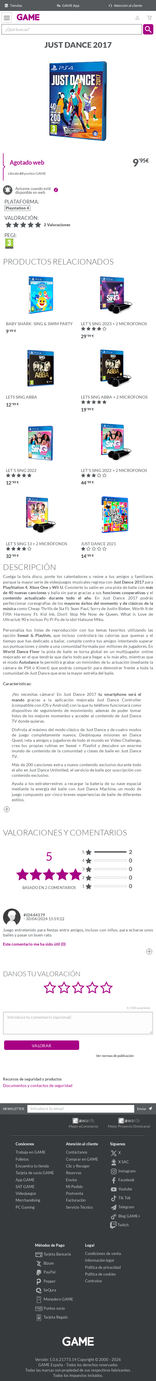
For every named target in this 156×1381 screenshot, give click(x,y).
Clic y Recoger (78, 1166)
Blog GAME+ (125, 1216)
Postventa (74, 1193)
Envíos (71, 1179)
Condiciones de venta (103, 1253)
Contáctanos (76, 1152)
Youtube (121, 1189)
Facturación (76, 1200)
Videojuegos (26, 1193)
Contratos (93, 1280)
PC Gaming (25, 1207)
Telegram (122, 1207)
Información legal (99, 1260)
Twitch (119, 1225)
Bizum (44, 1264)
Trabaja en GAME (31, 1152)
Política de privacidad (103, 1267)
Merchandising (28, 1200)
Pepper (45, 1282)
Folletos (22, 1159)
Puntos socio (50, 1309)
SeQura (45, 1290)
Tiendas (12, 5)
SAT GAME (25, 1186)
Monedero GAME (54, 1300)
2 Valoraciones (57, 225)
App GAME (25, 1179)
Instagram (123, 1171)
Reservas (74, 1172)
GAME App (67, 5)
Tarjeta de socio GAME (35, 1172)
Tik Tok (120, 1198)
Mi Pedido (74, 1186)
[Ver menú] (6, 17)
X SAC (119, 1162)
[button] (148, 29)
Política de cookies (100, 1274)
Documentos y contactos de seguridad (37, 1085)
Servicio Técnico (79, 1207)
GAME (28, 17)
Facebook (122, 1180)
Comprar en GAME (82, 1159)
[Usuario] (137, 17)
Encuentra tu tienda (32, 1166)
